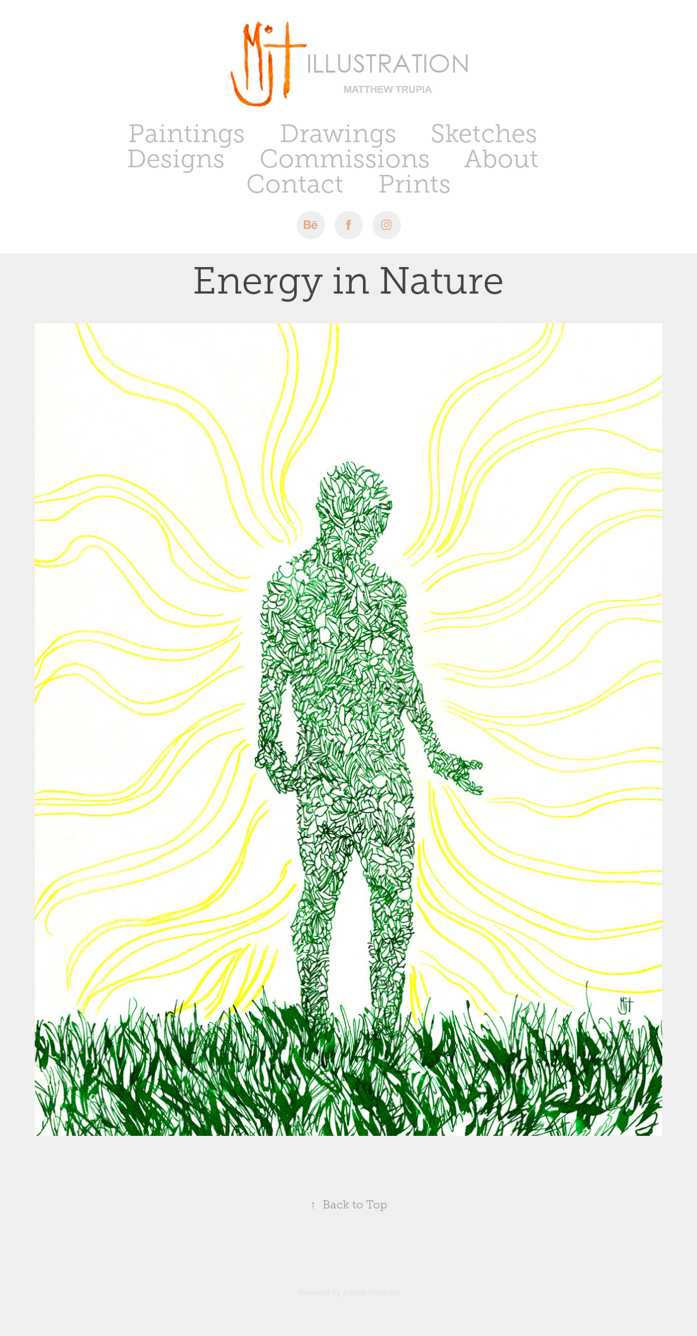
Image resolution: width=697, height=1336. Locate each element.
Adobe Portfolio (371, 1292)
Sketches (484, 133)
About (501, 159)
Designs (176, 159)
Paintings (186, 133)
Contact (294, 184)
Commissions (344, 159)
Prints (414, 184)
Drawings (338, 133)
